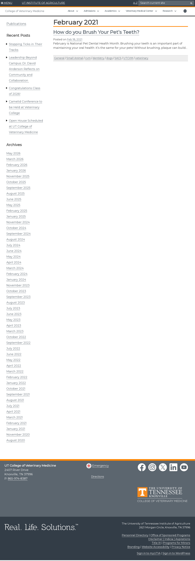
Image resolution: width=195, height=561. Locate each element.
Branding (133, 546)
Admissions (89, 11)
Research (168, 11)
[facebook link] (142, 467)
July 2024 (13, 245)
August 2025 (15, 193)
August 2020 (15, 440)
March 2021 (14, 417)
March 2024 (15, 268)
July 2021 (12, 406)
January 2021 (15, 429)
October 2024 (16, 228)
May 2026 (13, 153)
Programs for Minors (176, 542)
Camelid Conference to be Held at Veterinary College (25, 107)
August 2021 (15, 400)
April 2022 (13, 365)
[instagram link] (152, 467)
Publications (16, 24)
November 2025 (17, 176)
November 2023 (18, 285)
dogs (109, 58)
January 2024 (16, 279)
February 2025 (16, 211)
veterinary (141, 58)
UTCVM (128, 58)
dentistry (98, 58)
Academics (110, 11)
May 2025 (13, 205)
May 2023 (13, 320)
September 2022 (18, 343)
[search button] (191, 3)
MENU (8, 2)
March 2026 (14, 159)
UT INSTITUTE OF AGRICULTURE (43, 2)
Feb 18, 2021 (74, 39)
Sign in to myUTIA (148, 553)
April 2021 (13, 411)
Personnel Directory (135, 535)
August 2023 (15, 302)
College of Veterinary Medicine (24, 11)
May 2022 (13, 360)
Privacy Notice (181, 546)
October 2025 (16, 182)
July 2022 (13, 348)
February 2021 (16, 423)
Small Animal (74, 58)
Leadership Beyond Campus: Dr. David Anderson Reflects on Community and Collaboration (24, 69)
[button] (6, 3)
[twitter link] (163, 467)
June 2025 (13, 199)
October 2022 (16, 337)
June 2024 (14, 251)
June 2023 (13, 314)
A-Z (135, 2)
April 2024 (13, 262)
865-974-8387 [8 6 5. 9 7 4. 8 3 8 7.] (17, 478)
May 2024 (13, 256)
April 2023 (13, 325)
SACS (118, 58)
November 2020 (18, 434)
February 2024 (16, 274)
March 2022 (14, 371)
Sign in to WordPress (176, 553)
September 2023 (18, 297)
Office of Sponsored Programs (170, 535)
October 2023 (16, 291)
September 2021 (18, 394)
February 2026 (16, 165)
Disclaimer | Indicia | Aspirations (169, 539)
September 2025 (18, 188)
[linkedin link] (173, 467)
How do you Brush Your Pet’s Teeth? (96, 32)
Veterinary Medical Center (139, 11)
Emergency (100, 465)
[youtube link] (184, 467)
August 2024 (15, 239)
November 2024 (18, 222)
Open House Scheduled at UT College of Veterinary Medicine (26, 126)
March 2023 (14, 331)
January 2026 (16, 170)
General (59, 58)
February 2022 (16, 377)
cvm (88, 58)
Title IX (156, 542)
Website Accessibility (155, 546)
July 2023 (13, 308)
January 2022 (16, 383)
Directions (97, 476)
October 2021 (15, 388)
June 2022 (13, 354)
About (71, 11)
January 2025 (16, 216)
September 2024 (18, 233)
